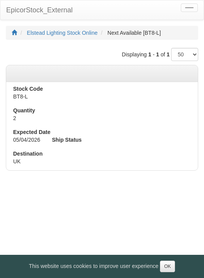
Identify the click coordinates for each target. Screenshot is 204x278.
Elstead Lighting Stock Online (62, 33)
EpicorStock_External (39, 10)
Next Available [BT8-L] (134, 33)
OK (167, 266)
